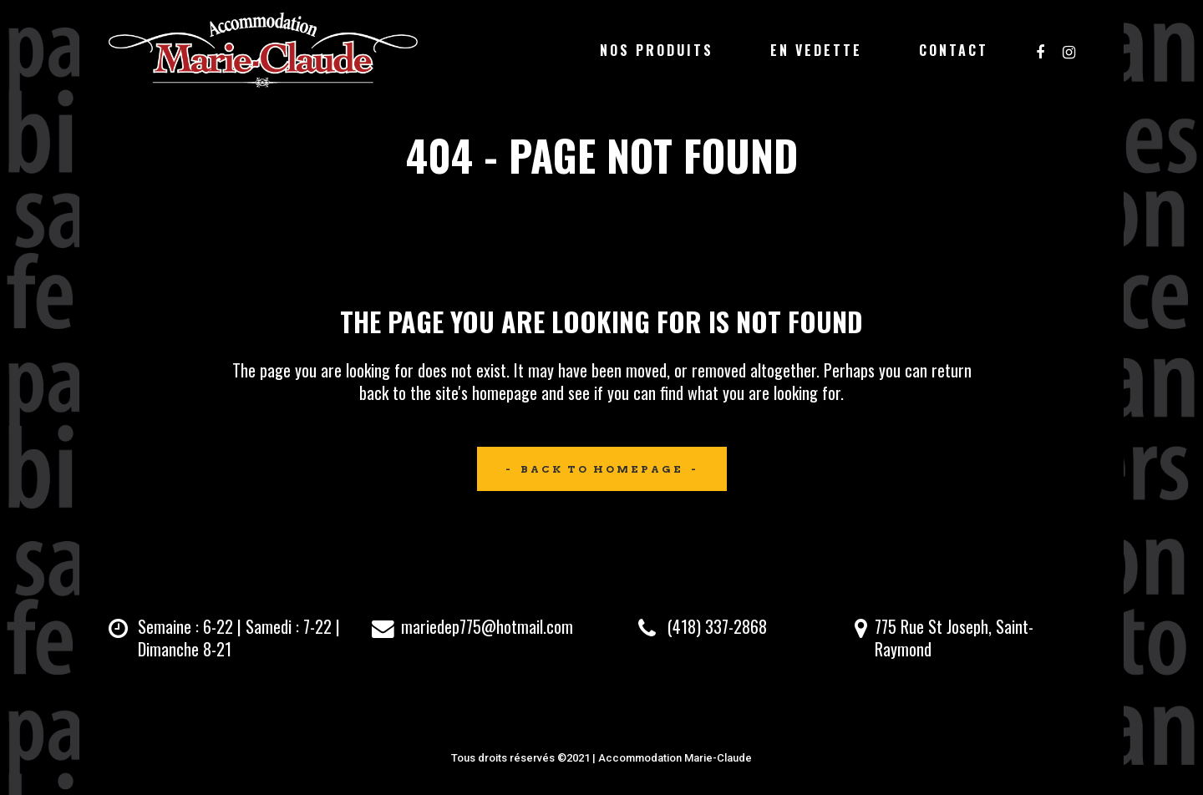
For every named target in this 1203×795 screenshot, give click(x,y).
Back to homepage (602, 469)
